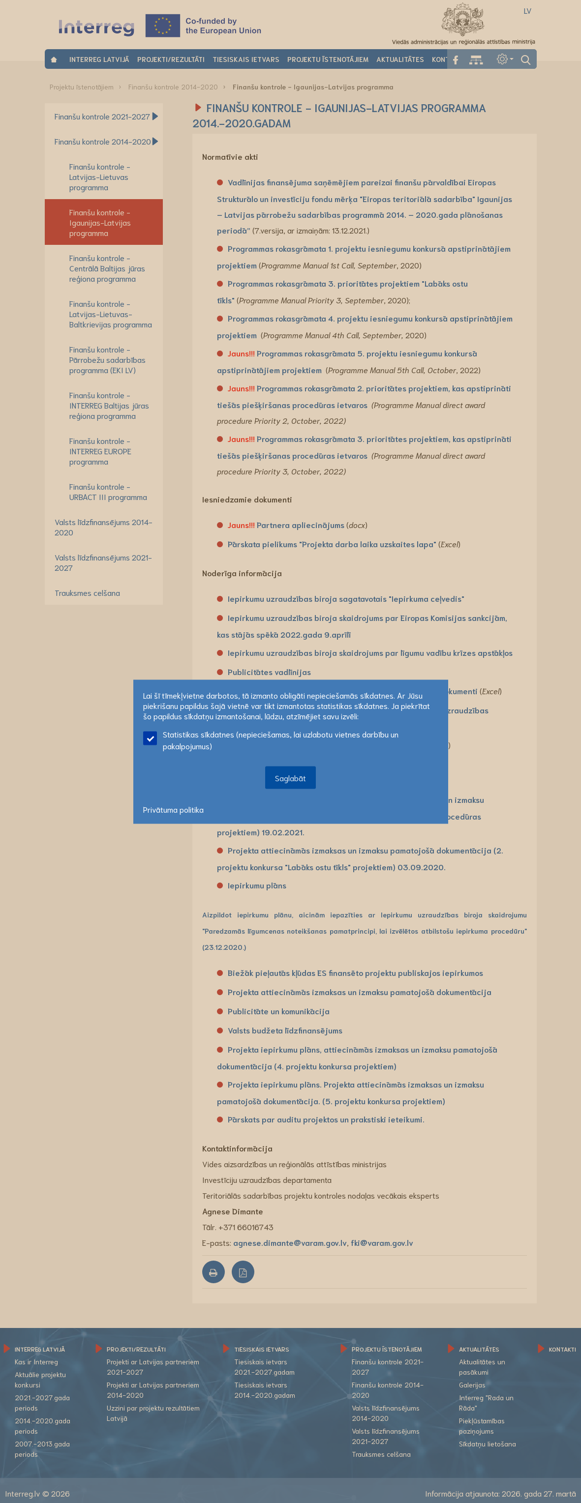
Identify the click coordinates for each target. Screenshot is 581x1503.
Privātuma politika (173, 808)
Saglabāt (290, 777)
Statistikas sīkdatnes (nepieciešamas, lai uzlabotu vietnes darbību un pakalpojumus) (270, 739)
